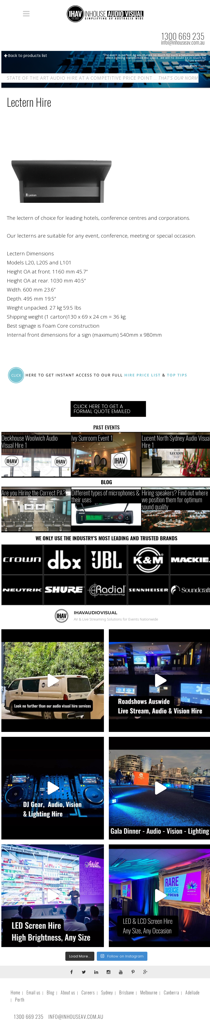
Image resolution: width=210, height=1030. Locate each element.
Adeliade (192, 993)
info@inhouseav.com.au (183, 42)
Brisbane (126, 993)
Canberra (171, 993)
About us (68, 993)
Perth (19, 1000)
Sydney (107, 993)
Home (15, 993)
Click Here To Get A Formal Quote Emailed (102, 409)
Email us (33, 993)
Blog (50, 993)
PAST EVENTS (106, 427)
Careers (88, 993)
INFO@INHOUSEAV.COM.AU (75, 1016)
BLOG (106, 482)
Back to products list (25, 55)
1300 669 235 (183, 36)
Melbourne (149, 993)
